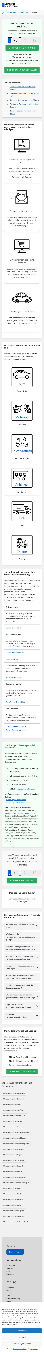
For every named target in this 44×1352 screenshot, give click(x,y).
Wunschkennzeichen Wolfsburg (14, 1113)
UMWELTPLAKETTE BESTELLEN (22, 1074)
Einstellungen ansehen (22, 1343)
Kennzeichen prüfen (22, 883)
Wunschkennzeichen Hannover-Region (16, 1186)
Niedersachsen (12, 13)
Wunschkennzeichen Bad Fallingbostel (16, 1136)
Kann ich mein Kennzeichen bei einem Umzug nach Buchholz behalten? (20, 980)
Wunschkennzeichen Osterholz (13, 1153)
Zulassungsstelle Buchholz (16, 801)
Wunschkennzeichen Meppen (13, 1203)
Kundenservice (15, 1270)
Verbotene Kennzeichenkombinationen (16, 1019)
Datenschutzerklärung (20, 1349)
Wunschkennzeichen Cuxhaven (13, 1130)
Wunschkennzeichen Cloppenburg (14, 1180)
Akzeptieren (22, 1330)
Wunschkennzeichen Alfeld (12, 1108)
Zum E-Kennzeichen (13, 629)
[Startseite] (3, 13)
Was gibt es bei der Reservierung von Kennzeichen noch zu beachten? (20, 961)
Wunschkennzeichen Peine (12, 1208)
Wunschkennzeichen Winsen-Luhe (14, 1119)
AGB (8, 1289)
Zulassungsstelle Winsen (15, 804)
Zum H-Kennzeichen (13, 679)
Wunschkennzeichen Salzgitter (13, 1164)
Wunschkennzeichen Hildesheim (14, 1097)
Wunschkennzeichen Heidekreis (13, 1102)
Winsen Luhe (23, 13)
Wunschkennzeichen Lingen (12, 1158)
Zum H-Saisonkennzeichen (16, 732)
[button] (40, 1305)
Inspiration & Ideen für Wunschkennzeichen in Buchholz (18, 1009)
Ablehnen (22, 1337)
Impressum (34, 1349)
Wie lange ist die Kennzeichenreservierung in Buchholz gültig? (20, 940)
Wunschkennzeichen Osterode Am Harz (16, 1225)
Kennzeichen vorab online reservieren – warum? (20, 929)
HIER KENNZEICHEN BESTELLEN (22, 71)
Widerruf (9, 1287)
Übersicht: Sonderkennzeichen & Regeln (24, 101)
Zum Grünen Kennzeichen (15, 703)
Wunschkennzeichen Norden (12, 1175)
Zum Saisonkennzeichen (15, 654)
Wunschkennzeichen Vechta (12, 1125)
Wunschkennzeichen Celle (12, 1192)
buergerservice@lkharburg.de (26, 790)
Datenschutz (11, 1284)
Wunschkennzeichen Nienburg (13, 1197)
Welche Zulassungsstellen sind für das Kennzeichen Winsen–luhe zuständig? (21, 951)
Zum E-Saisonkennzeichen (16, 728)
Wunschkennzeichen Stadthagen (14, 1141)
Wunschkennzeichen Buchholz (13, 1169)
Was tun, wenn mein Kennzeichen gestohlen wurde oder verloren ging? (20, 999)
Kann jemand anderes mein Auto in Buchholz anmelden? (19, 990)
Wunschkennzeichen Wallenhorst (14, 1220)
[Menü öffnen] (40, 5)
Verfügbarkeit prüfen (22, 49)
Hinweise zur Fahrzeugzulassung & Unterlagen (20, 970)
